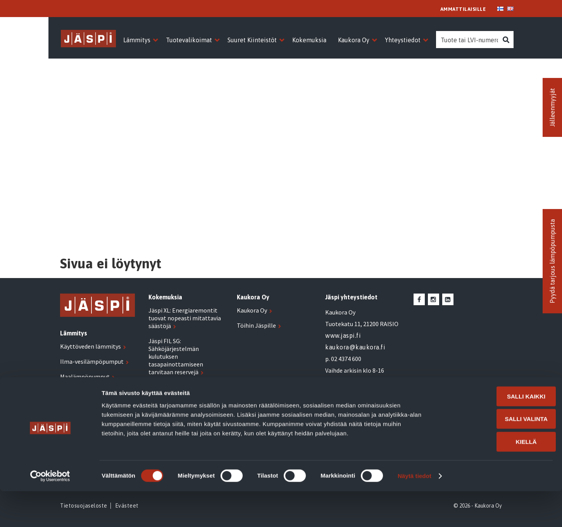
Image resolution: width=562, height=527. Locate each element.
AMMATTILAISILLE (463, 9)
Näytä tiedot (414, 511)
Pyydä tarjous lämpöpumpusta (552, 261)
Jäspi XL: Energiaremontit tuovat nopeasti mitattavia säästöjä (184, 318)
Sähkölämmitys (81, 392)
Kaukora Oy (252, 310)
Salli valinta (497, 455)
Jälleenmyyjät (552, 107)
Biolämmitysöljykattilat (92, 407)
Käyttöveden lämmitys (90, 346)
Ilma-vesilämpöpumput (92, 361)
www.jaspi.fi (343, 335)
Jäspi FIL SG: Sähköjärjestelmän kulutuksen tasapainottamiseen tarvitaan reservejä (175, 356)
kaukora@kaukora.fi (355, 347)
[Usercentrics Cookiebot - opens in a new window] (50, 512)
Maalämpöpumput (85, 376)
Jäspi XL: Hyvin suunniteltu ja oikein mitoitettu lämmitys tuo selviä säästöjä (186, 394)
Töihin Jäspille (256, 325)
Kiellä (497, 477)
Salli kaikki (497, 432)
